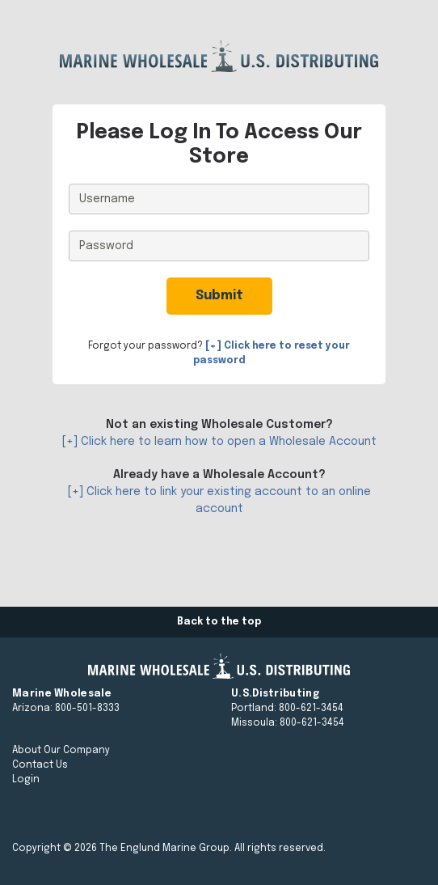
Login (26, 780)
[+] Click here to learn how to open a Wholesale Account (219, 441)
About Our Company (61, 751)
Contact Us (40, 765)
